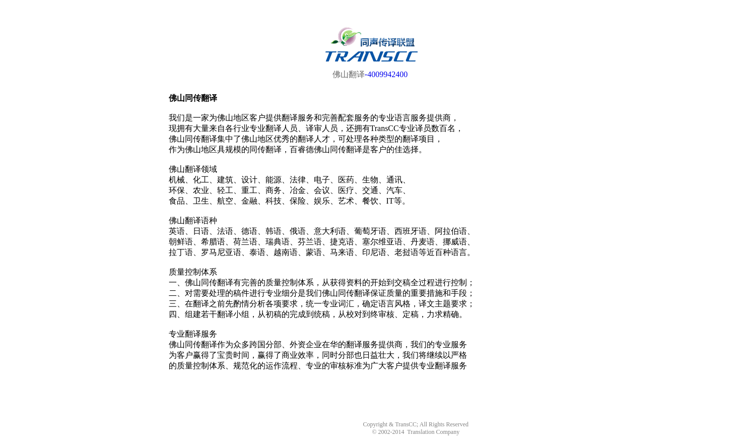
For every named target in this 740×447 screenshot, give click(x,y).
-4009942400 (386, 74)
